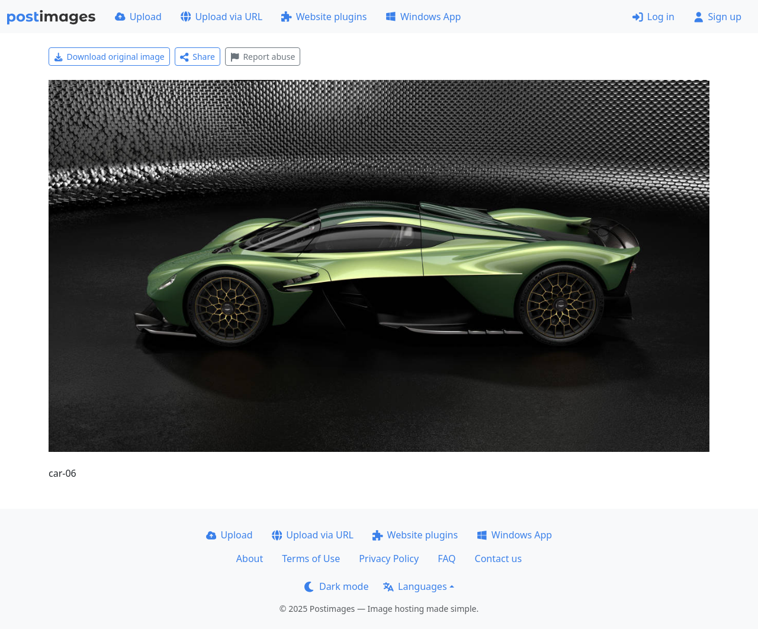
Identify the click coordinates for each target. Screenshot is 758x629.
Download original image (109, 56)
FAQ (446, 558)
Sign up (717, 16)
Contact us (498, 558)
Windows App (423, 16)
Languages (415, 586)
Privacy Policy (389, 558)
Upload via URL (221, 16)
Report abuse (262, 56)
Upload (138, 16)
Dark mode (336, 586)
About (249, 558)
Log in (653, 16)
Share (197, 56)
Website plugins (324, 16)
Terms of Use (311, 558)
